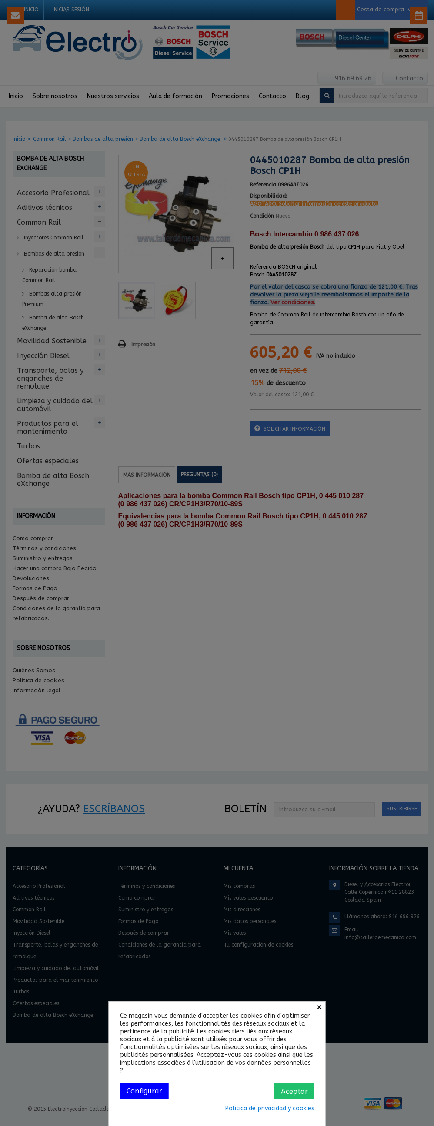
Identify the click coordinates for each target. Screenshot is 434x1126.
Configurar (144, 1091)
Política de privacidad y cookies (269, 1108)
